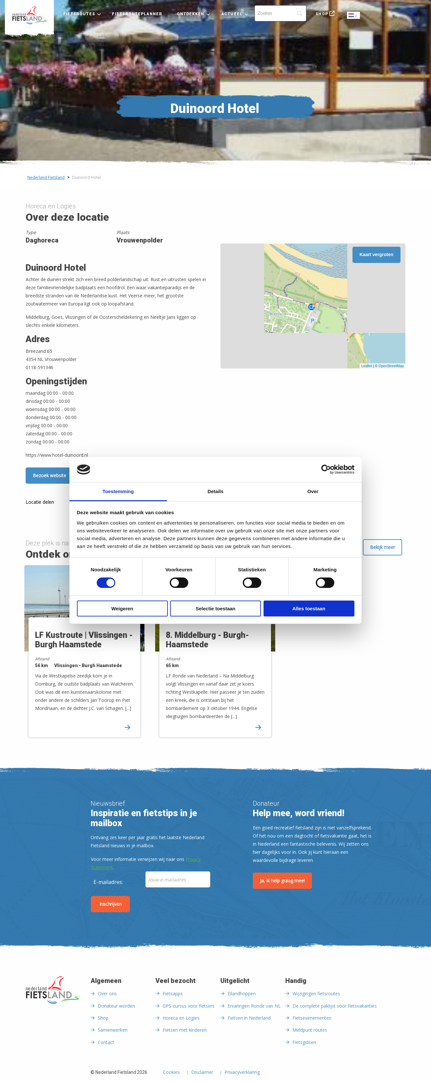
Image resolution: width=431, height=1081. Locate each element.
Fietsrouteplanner (137, 14)
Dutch (354, 16)
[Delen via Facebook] (62, 503)
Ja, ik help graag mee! (282, 880)
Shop (321, 14)
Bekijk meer (382, 547)
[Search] (280, 13)
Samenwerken (113, 1030)
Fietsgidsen (304, 1042)
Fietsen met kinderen (185, 1030)
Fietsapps (173, 993)
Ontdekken (190, 14)
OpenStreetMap (391, 366)
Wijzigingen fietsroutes (316, 993)
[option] (84, 657)
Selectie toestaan (216, 608)
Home (29, 15)
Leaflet (366, 366)
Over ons (107, 993)
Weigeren (122, 608)
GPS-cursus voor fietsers (189, 1006)
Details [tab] (215, 491)
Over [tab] (312, 491)
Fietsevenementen (311, 1018)
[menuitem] (29, 15)
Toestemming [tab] (118, 491)
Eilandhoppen (242, 993)
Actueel (231, 14)
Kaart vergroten (376, 254)
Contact (106, 1042)
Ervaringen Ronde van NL (254, 1006)
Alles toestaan (309, 608)
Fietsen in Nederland (249, 1018)
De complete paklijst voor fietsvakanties (334, 1006)
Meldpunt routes (309, 1030)
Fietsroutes (79, 14)
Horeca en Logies (181, 1018)
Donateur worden (116, 1006)
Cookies (171, 1072)
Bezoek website (49, 475)
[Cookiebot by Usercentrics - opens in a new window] (326, 469)
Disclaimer (202, 1072)
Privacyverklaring (242, 1072)
